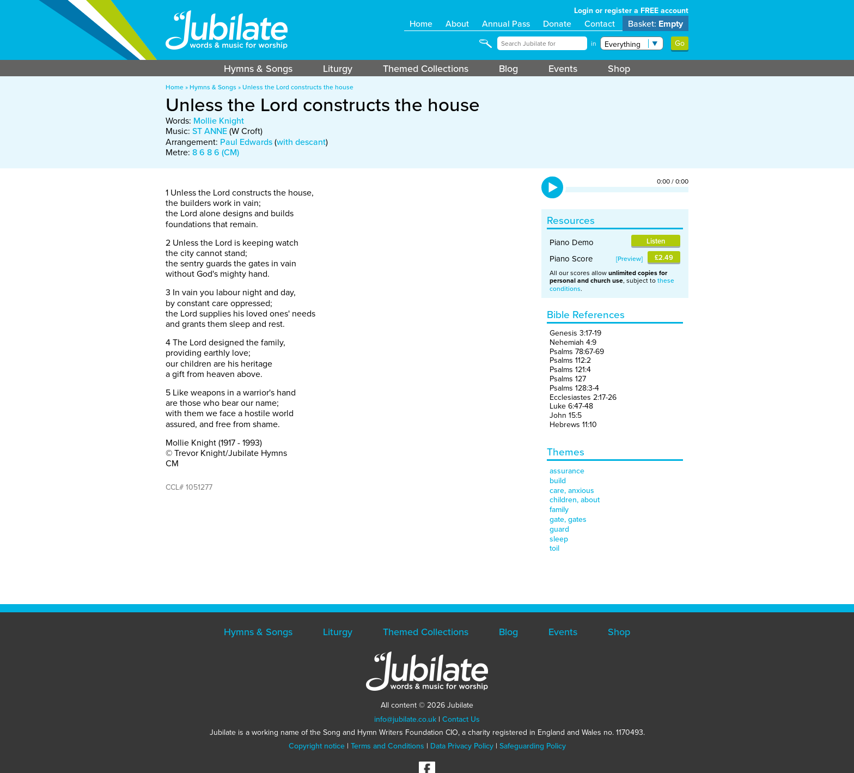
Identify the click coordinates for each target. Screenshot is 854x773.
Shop (619, 68)
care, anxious (572, 490)
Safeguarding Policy (532, 745)
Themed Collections (425, 68)
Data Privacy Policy (461, 745)
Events (562, 68)
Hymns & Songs (258, 68)
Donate (557, 23)
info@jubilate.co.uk (405, 719)
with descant (301, 142)
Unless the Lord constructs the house (297, 87)
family (559, 509)
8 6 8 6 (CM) (215, 152)
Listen (655, 241)
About (457, 23)
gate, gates (568, 519)
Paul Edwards (246, 142)
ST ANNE (209, 131)
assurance (567, 470)
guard (559, 529)
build (558, 480)
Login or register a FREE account (631, 10)
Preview (629, 258)
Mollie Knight (218, 120)
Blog (508, 68)
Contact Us (461, 719)
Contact (599, 23)
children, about (575, 499)
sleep (559, 538)
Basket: (655, 23)
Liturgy (337, 68)
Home (421, 23)
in (593, 43)
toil (554, 548)
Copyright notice (317, 745)
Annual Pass (506, 23)
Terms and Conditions (387, 745)
